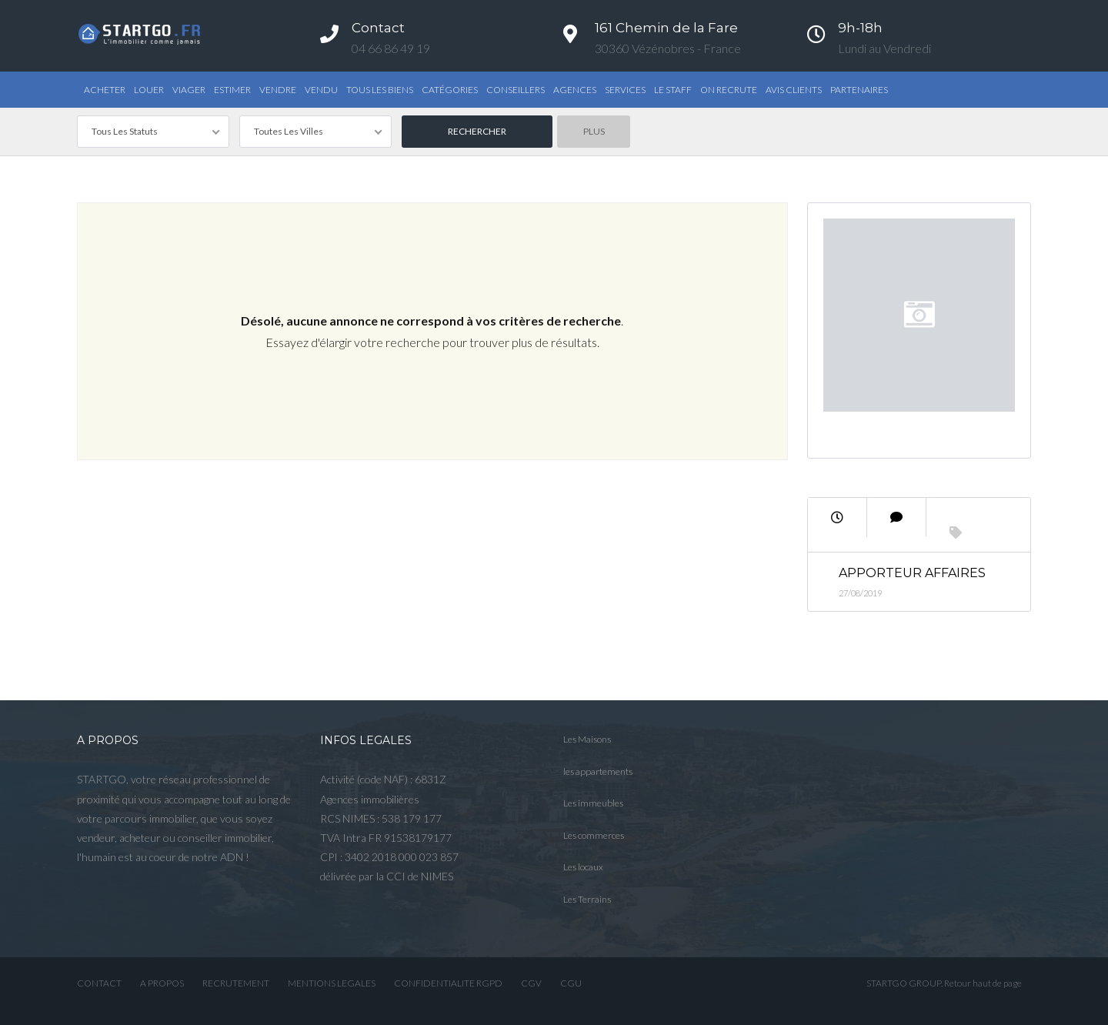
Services (625, 89)
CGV (531, 983)
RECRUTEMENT (235, 983)
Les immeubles (593, 803)
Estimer (232, 89)
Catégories (450, 89)
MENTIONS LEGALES (331, 983)
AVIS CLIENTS (794, 89)
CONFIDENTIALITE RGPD (448, 983)
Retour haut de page (983, 983)
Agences (574, 89)
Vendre (277, 89)
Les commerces (593, 835)
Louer (149, 89)
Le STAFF (673, 89)
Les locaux (583, 867)
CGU (571, 983)
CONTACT (99, 983)
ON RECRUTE (728, 89)
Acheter (104, 89)
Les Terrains (587, 899)
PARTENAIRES (859, 89)
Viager (188, 89)
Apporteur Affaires (912, 573)
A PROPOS (162, 983)
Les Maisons (587, 739)
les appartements (597, 771)
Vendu (321, 89)
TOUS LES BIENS (379, 89)
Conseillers (515, 89)
